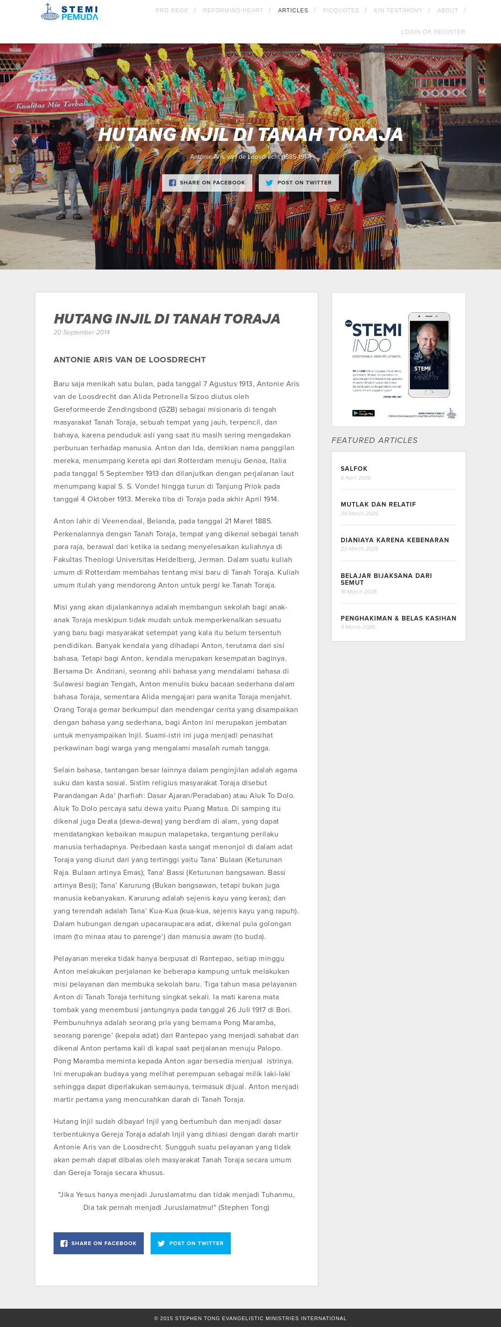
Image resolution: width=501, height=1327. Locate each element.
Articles (293, 10)
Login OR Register (434, 32)
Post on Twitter (299, 182)
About (447, 10)
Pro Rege (172, 10)
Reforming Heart (233, 10)
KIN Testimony (398, 10)
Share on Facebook (207, 182)
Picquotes (341, 10)
